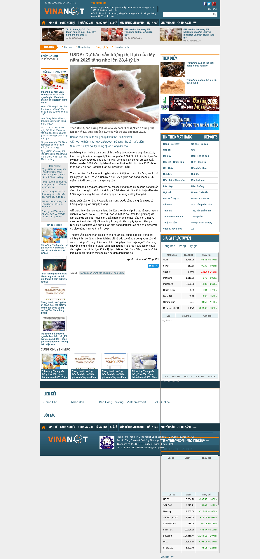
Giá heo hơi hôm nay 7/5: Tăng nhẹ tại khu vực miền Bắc (139, 32)
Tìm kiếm (212, 9)
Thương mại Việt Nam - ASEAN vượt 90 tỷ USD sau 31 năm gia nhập (53, 214)
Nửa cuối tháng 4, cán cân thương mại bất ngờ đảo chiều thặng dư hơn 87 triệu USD (54, 110)
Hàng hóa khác (121, 47)
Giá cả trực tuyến (177, 238)
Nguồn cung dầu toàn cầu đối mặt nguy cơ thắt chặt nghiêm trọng (54, 184)
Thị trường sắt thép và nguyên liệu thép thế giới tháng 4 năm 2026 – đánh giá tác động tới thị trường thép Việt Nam (54, 339)
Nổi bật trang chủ (54, 72)
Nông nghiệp (102, 47)
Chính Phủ (50, 402)
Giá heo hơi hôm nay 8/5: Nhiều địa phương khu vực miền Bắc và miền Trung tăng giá (199, 33)
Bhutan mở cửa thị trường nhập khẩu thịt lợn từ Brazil (101, 137)
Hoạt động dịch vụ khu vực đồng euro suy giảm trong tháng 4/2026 (54, 121)
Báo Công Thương (111, 402)
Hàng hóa (101, 23)
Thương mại (85, 23)
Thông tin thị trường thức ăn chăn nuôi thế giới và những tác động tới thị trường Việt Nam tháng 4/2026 (54, 307)
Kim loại (68, 47)
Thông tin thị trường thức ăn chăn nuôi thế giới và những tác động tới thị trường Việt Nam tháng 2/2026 (114, 377)
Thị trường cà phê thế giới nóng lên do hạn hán (200, 64)
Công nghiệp (67, 23)
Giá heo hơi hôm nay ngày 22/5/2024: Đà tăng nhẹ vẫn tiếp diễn (107, 141)
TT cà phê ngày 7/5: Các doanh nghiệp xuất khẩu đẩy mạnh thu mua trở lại (81, 32)
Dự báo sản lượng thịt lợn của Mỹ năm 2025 (102, 273)
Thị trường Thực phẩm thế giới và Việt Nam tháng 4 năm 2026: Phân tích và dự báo (122, 8)
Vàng (182, 246)
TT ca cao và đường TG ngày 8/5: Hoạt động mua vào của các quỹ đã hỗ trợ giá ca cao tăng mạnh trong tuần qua (54, 133)
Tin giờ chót (99, 3)
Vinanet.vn (167, 556)
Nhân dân (77, 402)
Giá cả (113, 23)
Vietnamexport (136, 402)
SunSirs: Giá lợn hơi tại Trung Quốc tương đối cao (99, 146)
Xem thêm (194, 22)
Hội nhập (152, 23)
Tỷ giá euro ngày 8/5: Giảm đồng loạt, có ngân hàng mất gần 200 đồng (54, 145)
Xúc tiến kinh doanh (132, 23)
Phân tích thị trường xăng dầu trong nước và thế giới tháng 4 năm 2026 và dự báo (123, 14)
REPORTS (210, 137)
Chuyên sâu (168, 23)
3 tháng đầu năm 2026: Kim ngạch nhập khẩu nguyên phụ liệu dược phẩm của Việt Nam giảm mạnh (54, 97)
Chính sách (184, 23)
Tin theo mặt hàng (177, 137)
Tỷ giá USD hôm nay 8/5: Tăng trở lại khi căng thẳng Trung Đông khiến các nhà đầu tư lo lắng (54, 155)
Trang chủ (43, 22)
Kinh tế (53, 23)
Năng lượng (84, 47)
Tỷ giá (193, 246)
